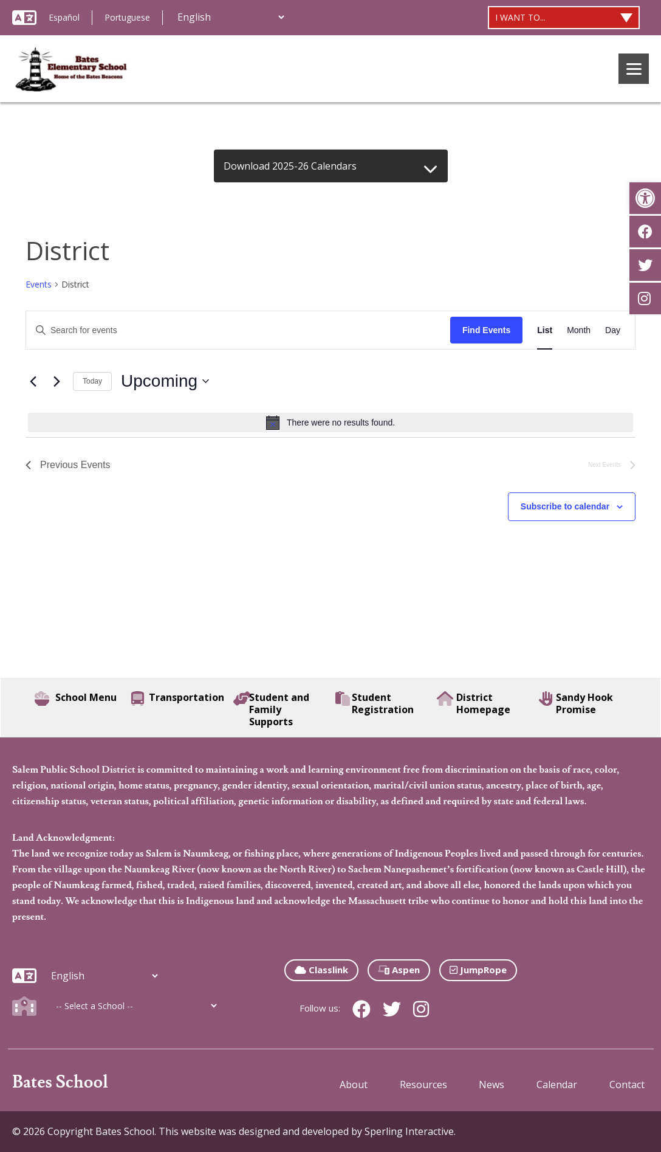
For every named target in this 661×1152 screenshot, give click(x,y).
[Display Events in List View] (544, 330)
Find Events (486, 330)
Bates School (60, 1082)
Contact (627, 1084)
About (354, 1084)
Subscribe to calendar (565, 506)
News (491, 1084)
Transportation (177, 698)
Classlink (321, 970)
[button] (645, 198)
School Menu (76, 698)
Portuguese (127, 17)
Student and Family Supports (271, 709)
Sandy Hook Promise (576, 703)
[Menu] (633, 68)
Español (64, 17)
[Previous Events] (33, 381)
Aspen (399, 970)
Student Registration (374, 703)
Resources (423, 1084)
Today (92, 381)
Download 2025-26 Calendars (290, 166)
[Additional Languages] (230, 17)
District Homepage (473, 703)
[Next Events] (56, 381)
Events (39, 284)
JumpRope (478, 970)
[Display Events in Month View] (579, 330)
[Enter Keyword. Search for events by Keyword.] (238, 330)
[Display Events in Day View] (612, 330)
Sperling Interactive (409, 1131)
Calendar (556, 1084)
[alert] (330, 422)
